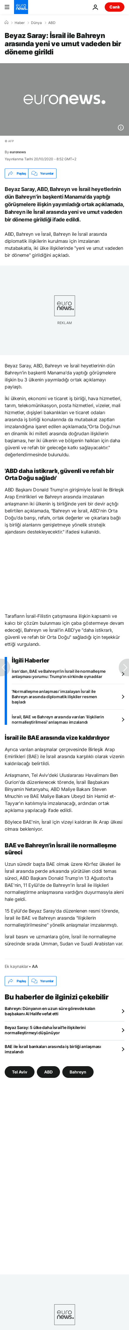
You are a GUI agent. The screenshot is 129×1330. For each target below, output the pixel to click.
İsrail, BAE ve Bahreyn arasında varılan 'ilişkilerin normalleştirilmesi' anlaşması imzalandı (58, 719)
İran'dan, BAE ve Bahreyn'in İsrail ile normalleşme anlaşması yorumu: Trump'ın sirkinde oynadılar (59, 674)
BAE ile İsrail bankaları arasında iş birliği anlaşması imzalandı (53, 1049)
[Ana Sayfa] (6, 22)
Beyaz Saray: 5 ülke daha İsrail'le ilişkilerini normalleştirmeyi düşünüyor (45, 1030)
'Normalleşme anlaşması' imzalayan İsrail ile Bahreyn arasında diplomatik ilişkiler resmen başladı (54, 696)
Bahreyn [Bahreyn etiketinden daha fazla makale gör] (78, 1071)
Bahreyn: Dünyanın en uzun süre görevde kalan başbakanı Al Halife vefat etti (50, 1011)
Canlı (114, 6)
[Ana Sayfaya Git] (21, 7)
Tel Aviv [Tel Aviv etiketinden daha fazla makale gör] (19, 1071)
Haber (20, 23)
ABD (52, 23)
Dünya (36, 23)
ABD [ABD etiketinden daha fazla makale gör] (48, 1071)
